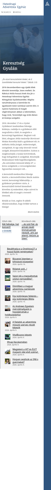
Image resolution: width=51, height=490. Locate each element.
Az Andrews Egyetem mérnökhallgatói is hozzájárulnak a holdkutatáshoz (19, 310)
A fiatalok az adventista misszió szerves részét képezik (24, 324)
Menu (17, 12)
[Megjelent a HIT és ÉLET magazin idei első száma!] (7, 351)
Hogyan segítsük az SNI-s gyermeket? (25, 361)
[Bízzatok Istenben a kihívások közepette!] (7, 261)
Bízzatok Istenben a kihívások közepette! (23, 260)
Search (6, 12)
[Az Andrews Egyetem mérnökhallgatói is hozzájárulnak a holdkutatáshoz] (7, 308)
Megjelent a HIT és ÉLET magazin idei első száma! (26, 351)
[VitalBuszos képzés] (7, 337)
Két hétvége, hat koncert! (10, 226)
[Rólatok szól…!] (7, 271)
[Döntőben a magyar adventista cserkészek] (7, 288)
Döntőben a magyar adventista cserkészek (24, 287)
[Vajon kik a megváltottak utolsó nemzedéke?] (7, 278)
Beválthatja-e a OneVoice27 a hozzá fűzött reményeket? (22, 250)
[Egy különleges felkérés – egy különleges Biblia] (7, 298)
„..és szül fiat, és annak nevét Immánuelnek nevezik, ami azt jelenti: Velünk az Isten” (30, 231)
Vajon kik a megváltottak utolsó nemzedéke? (25, 277)
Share (7, 231)
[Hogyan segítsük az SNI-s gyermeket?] (7, 361)
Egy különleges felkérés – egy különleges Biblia (25, 297)
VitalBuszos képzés (22, 334)
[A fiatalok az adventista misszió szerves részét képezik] (7, 324)
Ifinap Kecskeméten (17, 342)
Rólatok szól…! (20, 268)
